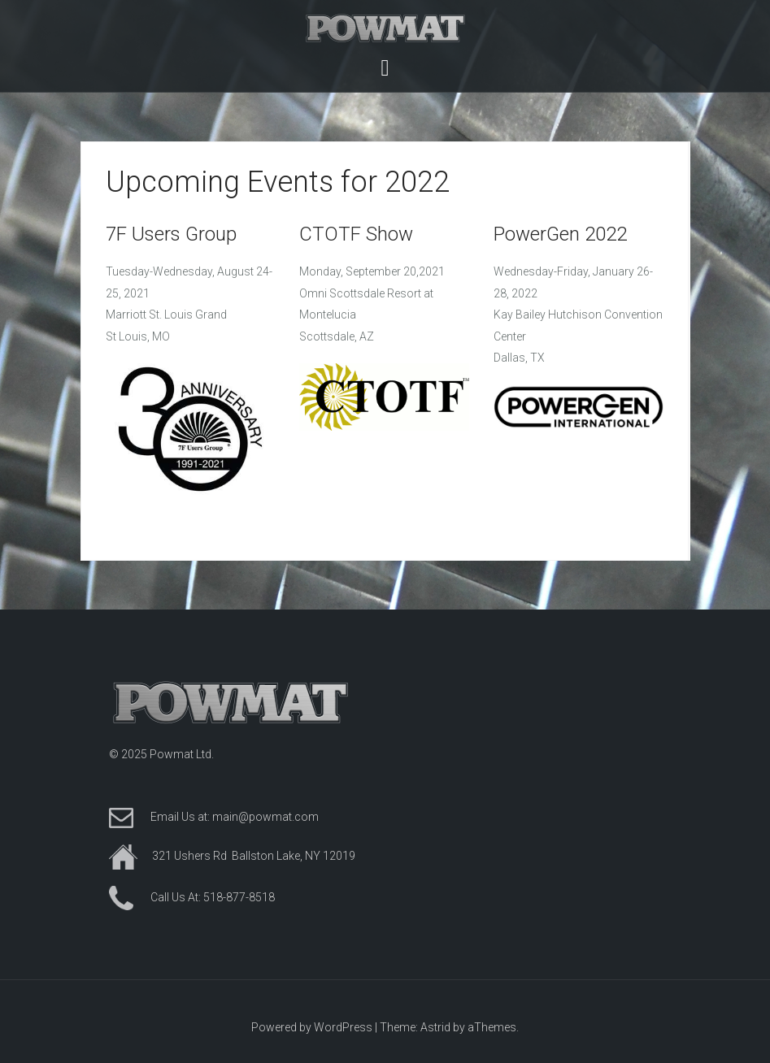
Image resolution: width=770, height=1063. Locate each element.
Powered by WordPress (311, 1027)
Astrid (435, 1027)
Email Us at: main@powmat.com (234, 816)
